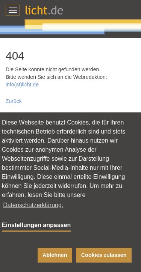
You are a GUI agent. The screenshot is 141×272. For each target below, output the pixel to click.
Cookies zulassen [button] (104, 255)
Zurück (14, 101)
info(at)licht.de (22, 84)
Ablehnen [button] (54, 255)
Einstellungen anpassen (36, 225)
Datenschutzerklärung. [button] (33, 205)
